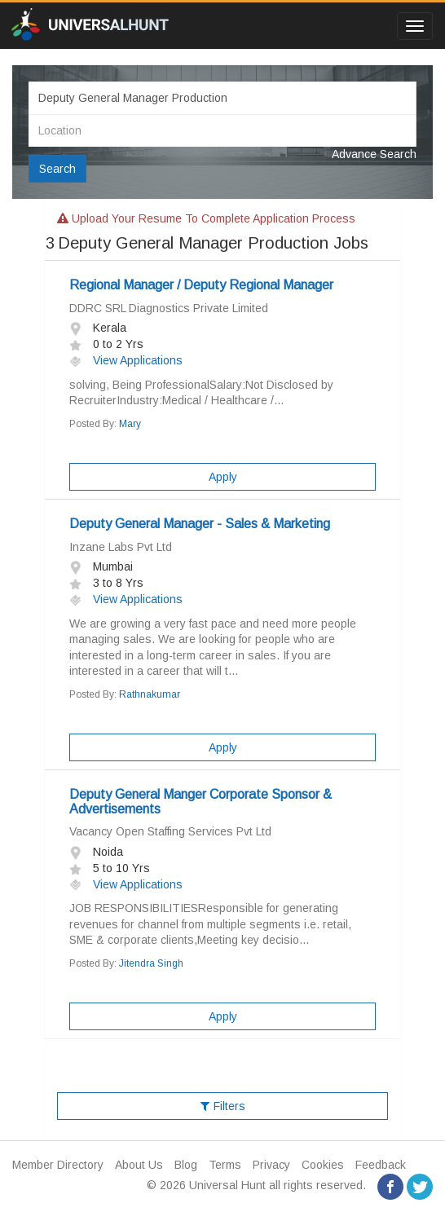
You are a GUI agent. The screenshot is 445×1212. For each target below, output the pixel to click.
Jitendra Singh (151, 963)
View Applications (126, 360)
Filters (222, 1106)
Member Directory (58, 1164)
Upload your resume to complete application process (206, 218)
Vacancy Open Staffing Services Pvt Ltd (170, 831)
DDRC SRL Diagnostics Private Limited (168, 308)
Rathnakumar (149, 694)
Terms (225, 1164)
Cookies (323, 1164)
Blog (185, 1164)
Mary (130, 424)
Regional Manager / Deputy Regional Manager (201, 285)
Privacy (271, 1164)
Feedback (380, 1164)
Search (57, 168)
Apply (223, 476)
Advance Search (374, 154)
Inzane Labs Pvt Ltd (120, 546)
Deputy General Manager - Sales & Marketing (199, 524)
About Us (139, 1164)
